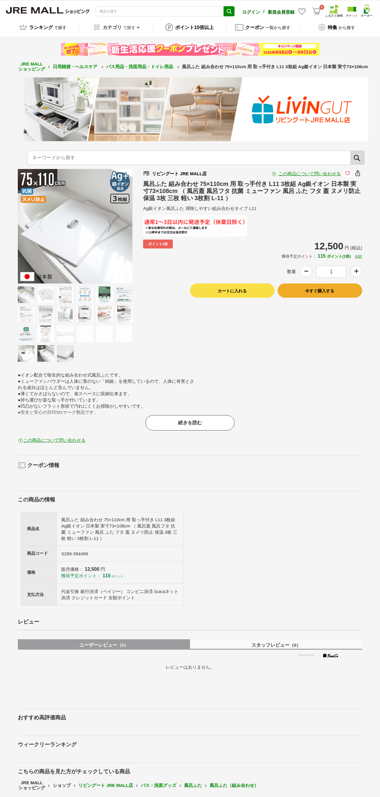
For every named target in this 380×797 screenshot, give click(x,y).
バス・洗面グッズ (158, 782)
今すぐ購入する (319, 287)
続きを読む (190, 419)
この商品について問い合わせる (309, 170)
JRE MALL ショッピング (31, 63)
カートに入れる (232, 287)
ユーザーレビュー (104, 641)
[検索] (357, 154)
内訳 (358, 253)
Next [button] (106, 223)
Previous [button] (44, 223)
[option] (75, 223)
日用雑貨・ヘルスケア (76, 63)
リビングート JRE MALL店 (105, 782)
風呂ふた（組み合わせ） (234, 782)
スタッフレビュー (276, 641)
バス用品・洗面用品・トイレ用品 (140, 63)
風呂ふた (193, 782)
